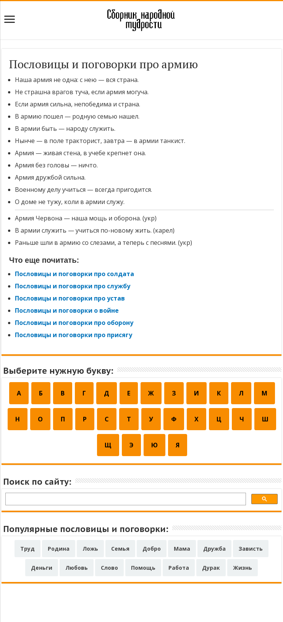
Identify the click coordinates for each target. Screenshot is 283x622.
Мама (182, 548)
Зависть (251, 548)
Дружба (214, 548)
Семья (120, 548)
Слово (109, 567)
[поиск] (125, 500)
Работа (178, 567)
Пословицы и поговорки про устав (70, 298)
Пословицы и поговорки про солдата (74, 274)
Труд (27, 548)
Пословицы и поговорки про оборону (74, 322)
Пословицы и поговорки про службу (72, 286)
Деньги (41, 567)
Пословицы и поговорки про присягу (73, 335)
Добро (151, 548)
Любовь (76, 567)
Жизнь (242, 567)
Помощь (143, 567)
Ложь (90, 548)
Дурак (211, 567)
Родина (59, 548)
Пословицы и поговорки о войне (67, 310)
